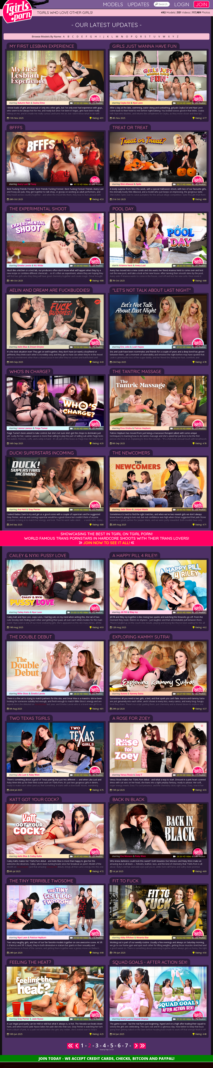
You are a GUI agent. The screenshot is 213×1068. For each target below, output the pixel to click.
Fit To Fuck (125, 881)
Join (201, 4)
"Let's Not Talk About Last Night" (151, 290)
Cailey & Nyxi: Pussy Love (37, 555)
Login (181, 4)
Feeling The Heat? (30, 962)
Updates (138, 4)
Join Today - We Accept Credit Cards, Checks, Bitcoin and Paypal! (106, 1058)
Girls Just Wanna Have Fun (144, 46)
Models (113, 4)
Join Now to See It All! (106, 542)
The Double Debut (30, 637)
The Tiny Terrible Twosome (41, 881)
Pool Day (122, 209)
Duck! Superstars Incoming (41, 453)
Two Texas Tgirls (29, 718)
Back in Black (128, 799)
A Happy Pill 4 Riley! (134, 555)
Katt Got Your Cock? (34, 799)
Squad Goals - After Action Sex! (149, 962)
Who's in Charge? (29, 371)
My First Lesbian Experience (41, 46)
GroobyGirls (40, 704)
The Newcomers (131, 453)
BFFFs (15, 127)
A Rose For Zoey (131, 718)
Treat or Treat (130, 127)
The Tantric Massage (136, 371)
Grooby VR (52, 866)
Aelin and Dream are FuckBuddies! (49, 290)
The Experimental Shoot (38, 209)
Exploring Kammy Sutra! (141, 637)
